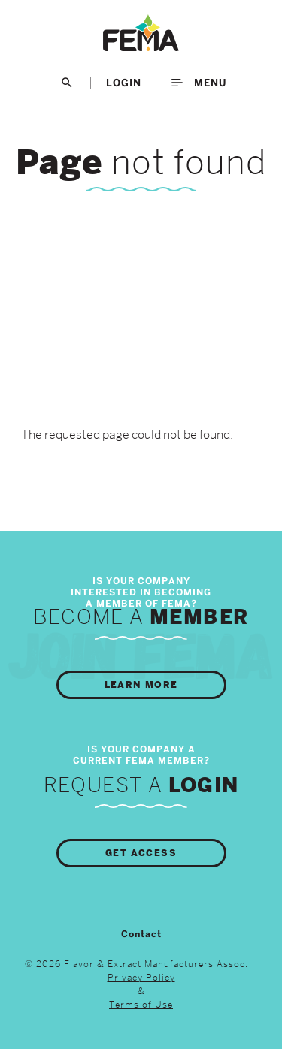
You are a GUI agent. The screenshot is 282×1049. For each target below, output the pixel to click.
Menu (198, 82)
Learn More (141, 685)
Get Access (141, 853)
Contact (141, 934)
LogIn (123, 82)
